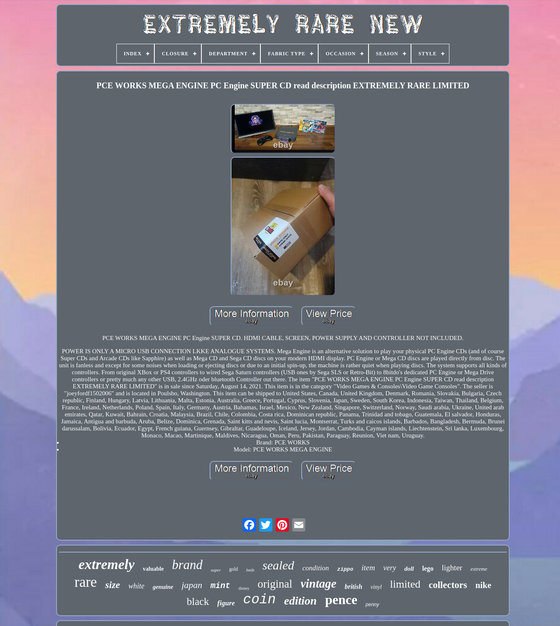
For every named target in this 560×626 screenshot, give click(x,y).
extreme (478, 569)
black (198, 601)
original (275, 584)
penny (372, 604)
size (112, 584)
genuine (163, 586)
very (389, 568)
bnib (250, 569)
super (216, 569)
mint (220, 586)
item (368, 567)
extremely (106, 564)
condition (315, 568)
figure (226, 603)
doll (409, 568)
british (353, 586)
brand (187, 564)
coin (259, 599)
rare (86, 582)
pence (341, 599)
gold (233, 569)
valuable (153, 569)
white (136, 586)
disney (244, 588)
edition (300, 600)
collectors (448, 585)
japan (192, 585)
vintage (318, 583)
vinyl (376, 587)
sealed (278, 565)
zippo (345, 569)
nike (483, 585)
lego (428, 568)
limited (405, 584)
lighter (452, 567)
